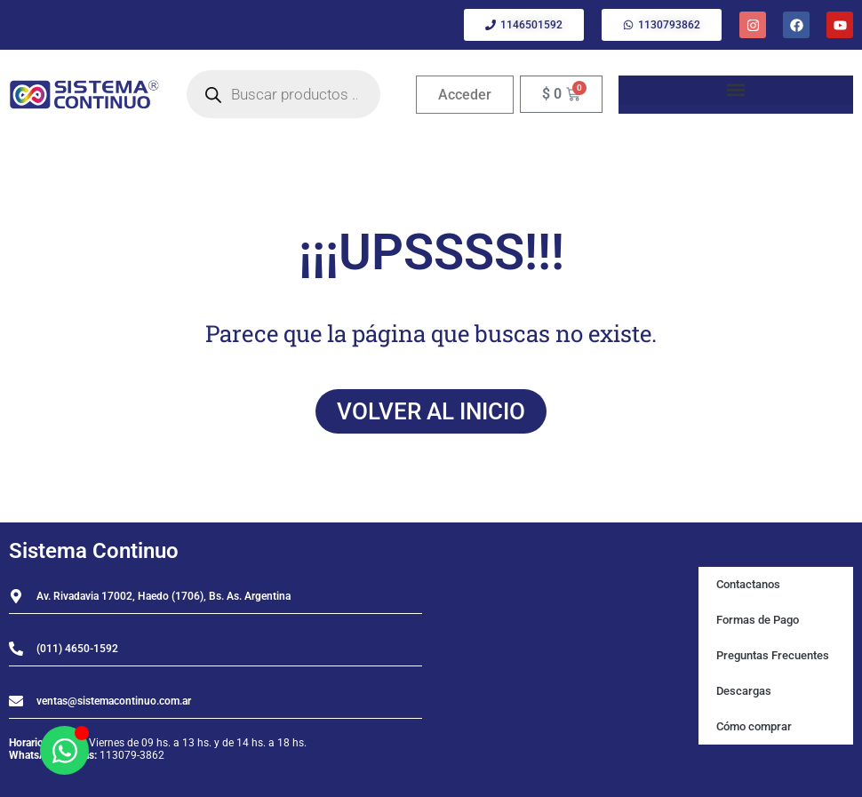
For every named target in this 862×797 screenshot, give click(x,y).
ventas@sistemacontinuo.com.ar (113, 701)
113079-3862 (132, 755)
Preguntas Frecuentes (772, 655)
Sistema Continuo (94, 550)
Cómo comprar (754, 726)
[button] (736, 90)
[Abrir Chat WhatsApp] (64, 750)
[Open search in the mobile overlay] (283, 94)
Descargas (743, 690)
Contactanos (748, 584)
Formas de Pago (757, 619)
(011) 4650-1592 (77, 648)
